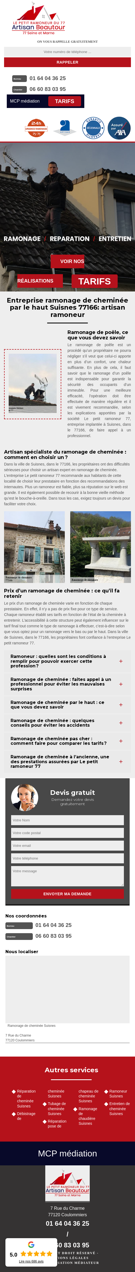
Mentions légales (67, 1258)
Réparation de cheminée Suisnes (26, 1098)
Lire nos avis (31, 1261)
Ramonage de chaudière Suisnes (88, 1116)
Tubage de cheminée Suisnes (57, 1108)
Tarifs (64, 101)
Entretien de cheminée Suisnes (120, 1108)
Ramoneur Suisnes (118, 1093)
